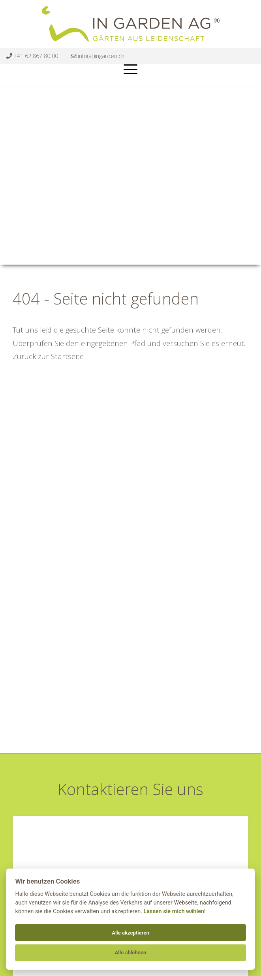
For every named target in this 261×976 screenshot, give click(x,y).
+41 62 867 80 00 (32, 56)
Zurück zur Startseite (48, 356)
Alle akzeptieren (130, 933)
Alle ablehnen (130, 952)
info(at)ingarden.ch (97, 56)
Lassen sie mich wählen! (175, 911)
